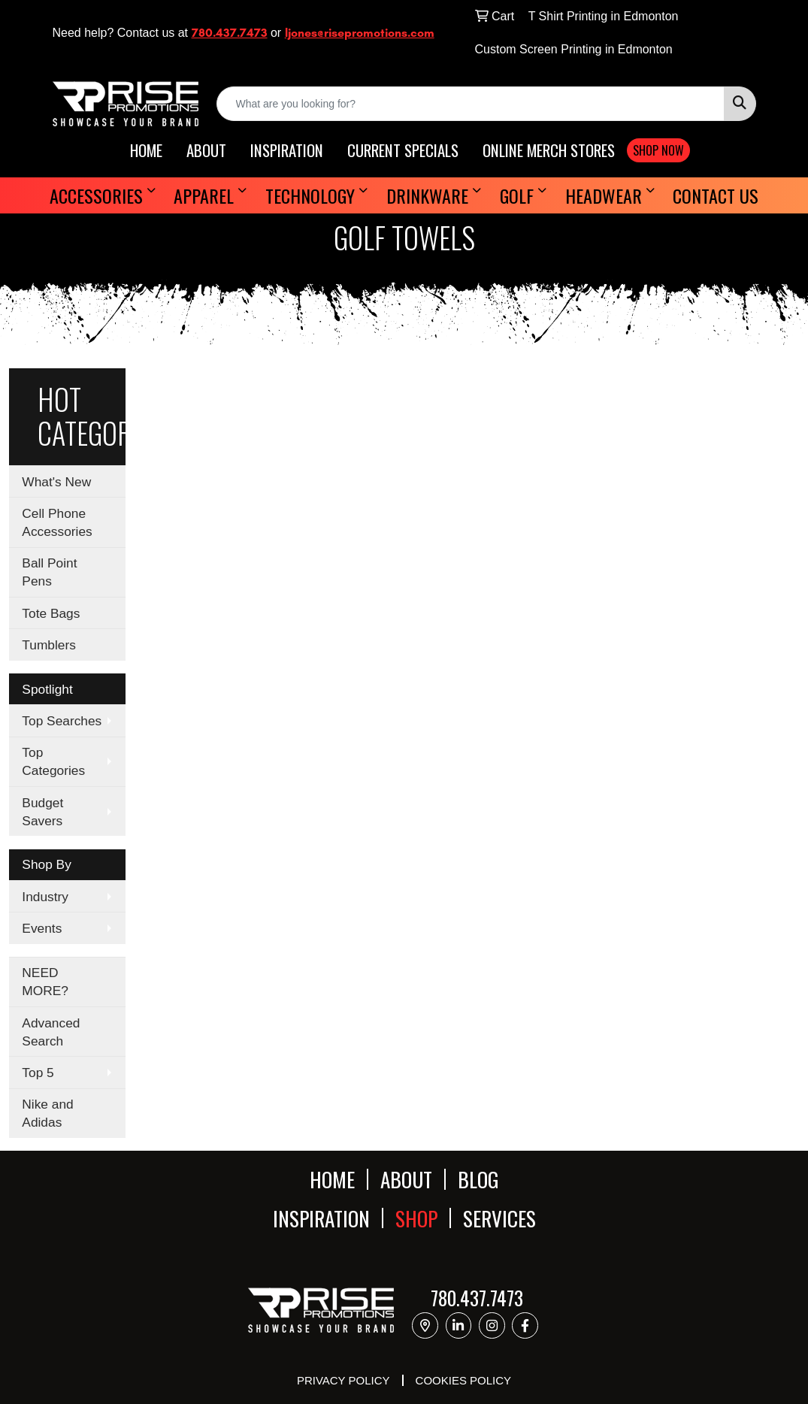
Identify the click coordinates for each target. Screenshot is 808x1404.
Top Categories (53, 761)
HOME (146, 151)
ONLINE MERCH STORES (549, 151)
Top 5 (37, 1072)
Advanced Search (51, 1031)
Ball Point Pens (49, 572)
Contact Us (715, 195)
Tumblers (49, 644)
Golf (517, 195)
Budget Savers (42, 811)
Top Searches (61, 720)
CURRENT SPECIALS (402, 151)
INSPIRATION (286, 151)
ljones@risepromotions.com (359, 33)
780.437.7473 (230, 33)
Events (42, 928)
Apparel (204, 195)
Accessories (96, 195)
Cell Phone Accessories (57, 522)
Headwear (603, 195)
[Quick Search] (470, 103)
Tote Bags (51, 613)
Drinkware (427, 195)
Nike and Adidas (47, 1113)
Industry (45, 896)
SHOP (416, 1218)
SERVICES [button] (499, 1218)
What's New (56, 481)
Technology (310, 195)
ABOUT (206, 151)
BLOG (478, 1178)
